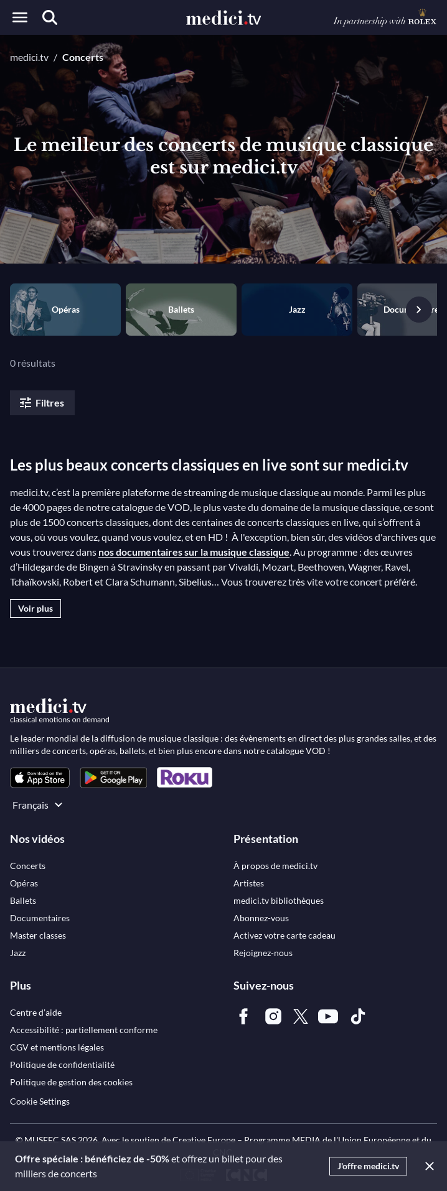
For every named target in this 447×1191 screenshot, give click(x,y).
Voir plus (35, 608)
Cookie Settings (40, 1101)
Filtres (41, 402)
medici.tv (29, 57)
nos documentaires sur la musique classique (193, 552)
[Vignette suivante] (419, 310)
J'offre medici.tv (368, 1166)
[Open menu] (20, 17)
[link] (40, 777)
